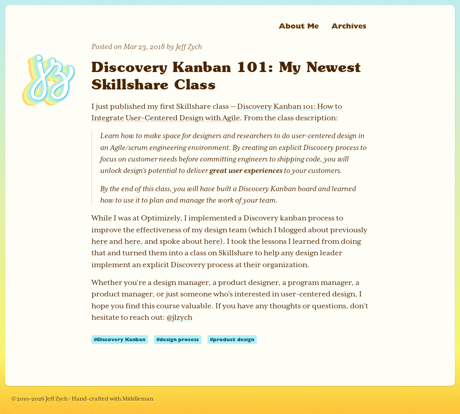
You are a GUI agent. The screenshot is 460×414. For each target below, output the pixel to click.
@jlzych (179, 317)
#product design (232, 339)
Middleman (137, 398)
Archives (348, 25)
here (99, 241)
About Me (299, 25)
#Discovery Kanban (119, 339)
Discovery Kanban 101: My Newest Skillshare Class (226, 75)
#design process (177, 339)
